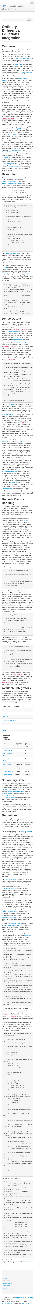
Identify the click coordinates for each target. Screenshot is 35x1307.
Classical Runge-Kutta (9, 720)
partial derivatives (12, 134)
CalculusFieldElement (16, 150)
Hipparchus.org (19, 1297)
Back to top (30, 1297)
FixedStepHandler (7, 488)
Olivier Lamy (25, 1303)
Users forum (6, 1285)
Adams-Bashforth (8, 771)
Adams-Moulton (7, 774)
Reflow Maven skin (7, 1303)
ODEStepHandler (17, 339)
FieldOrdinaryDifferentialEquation (11, 183)
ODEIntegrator (6, 273)
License (5, 1278)
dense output (18, 64)
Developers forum (8, 1288)
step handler (28, 1262)
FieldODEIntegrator (25, 273)
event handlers (17, 925)
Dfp (7, 168)
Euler (4, 713)
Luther (4, 730)
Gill (3, 723)
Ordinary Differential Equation (22, 58)
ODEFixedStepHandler (22, 343)
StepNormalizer (6, 341)
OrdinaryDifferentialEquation (10, 181)
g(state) (26, 520)
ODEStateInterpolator (26, 72)
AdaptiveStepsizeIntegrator (10, 471)
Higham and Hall (7, 750)
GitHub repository (7, 1283)
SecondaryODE (6, 793)
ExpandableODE (7, 789)
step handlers (7, 925)
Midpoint (5, 716)
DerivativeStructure (7, 157)
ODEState (5, 267)
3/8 (3, 727)
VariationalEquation (10, 879)
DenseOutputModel (7, 415)
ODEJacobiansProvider (13, 910)
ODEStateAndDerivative (12, 331)
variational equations (8, 163)
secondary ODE (16, 129)
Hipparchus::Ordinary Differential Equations (13, 7)
